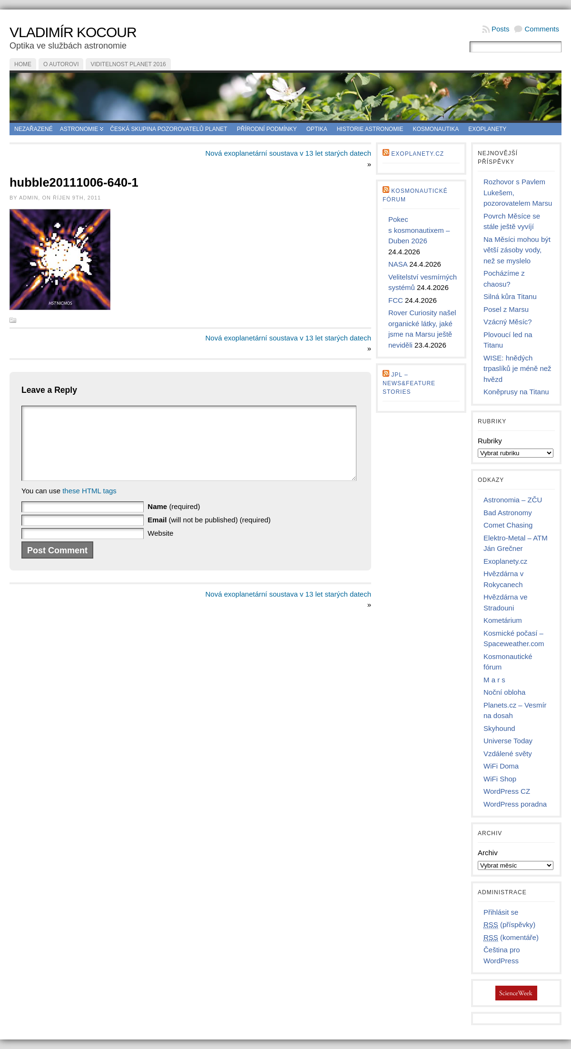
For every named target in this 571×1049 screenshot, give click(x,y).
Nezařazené (33, 129)
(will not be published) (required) (209, 534)
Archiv (488, 853)
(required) (174, 521)
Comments (541, 29)
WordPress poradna (515, 804)
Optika (316, 129)
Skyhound (499, 728)
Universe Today (507, 741)
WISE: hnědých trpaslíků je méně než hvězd (517, 368)
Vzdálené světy (507, 753)
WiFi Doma (501, 766)
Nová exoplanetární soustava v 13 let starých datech (288, 153)
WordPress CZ (506, 791)
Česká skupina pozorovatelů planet (168, 129)
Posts (501, 29)
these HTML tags (89, 505)
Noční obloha (504, 692)
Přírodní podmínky (267, 129)
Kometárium (502, 620)
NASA (397, 264)
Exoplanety (487, 129)
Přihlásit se (500, 912)
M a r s (494, 680)
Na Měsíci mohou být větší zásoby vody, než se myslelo (517, 250)
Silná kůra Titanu (510, 296)
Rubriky (490, 441)
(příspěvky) (509, 924)
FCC (395, 300)
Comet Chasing (507, 525)
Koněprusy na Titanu (516, 392)
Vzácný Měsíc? (507, 322)
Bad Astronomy (507, 513)
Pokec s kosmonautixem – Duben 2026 (419, 230)
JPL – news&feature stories (409, 383)
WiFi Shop (499, 779)
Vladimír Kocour (73, 32)
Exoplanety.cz (417, 153)
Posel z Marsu (506, 309)
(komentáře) (511, 937)
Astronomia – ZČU (512, 500)
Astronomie (79, 129)
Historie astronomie (370, 129)
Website (160, 547)
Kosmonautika (436, 129)
